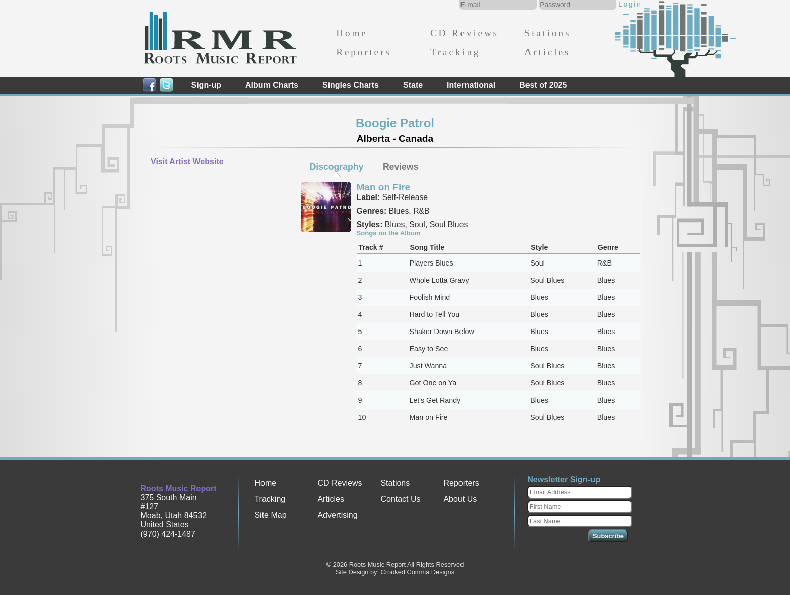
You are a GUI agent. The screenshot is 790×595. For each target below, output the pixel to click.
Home (351, 33)
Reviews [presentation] (400, 167)
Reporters (363, 52)
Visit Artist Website (187, 161)
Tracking (455, 52)
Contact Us (400, 499)
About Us (460, 499)
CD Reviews (464, 33)
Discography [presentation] (337, 167)
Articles (547, 52)
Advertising (337, 515)
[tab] (336, 167)
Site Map (270, 515)
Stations (547, 33)
